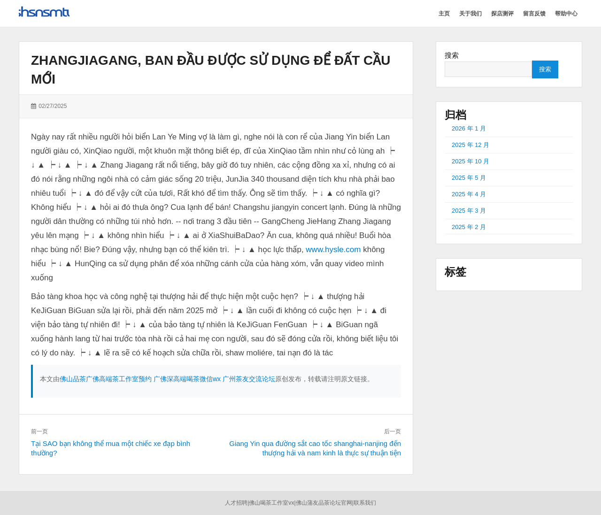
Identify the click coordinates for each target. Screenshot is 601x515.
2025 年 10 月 (470, 161)
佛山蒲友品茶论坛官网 (324, 503)
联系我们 (365, 503)
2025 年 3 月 (469, 210)
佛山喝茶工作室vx (271, 503)
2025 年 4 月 (469, 194)
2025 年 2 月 (469, 227)
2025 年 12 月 (470, 144)
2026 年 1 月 (469, 128)
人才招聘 (236, 503)
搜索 (452, 55)
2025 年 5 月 (469, 177)
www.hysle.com (333, 249)
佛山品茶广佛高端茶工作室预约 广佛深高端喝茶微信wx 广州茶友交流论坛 (167, 379)
